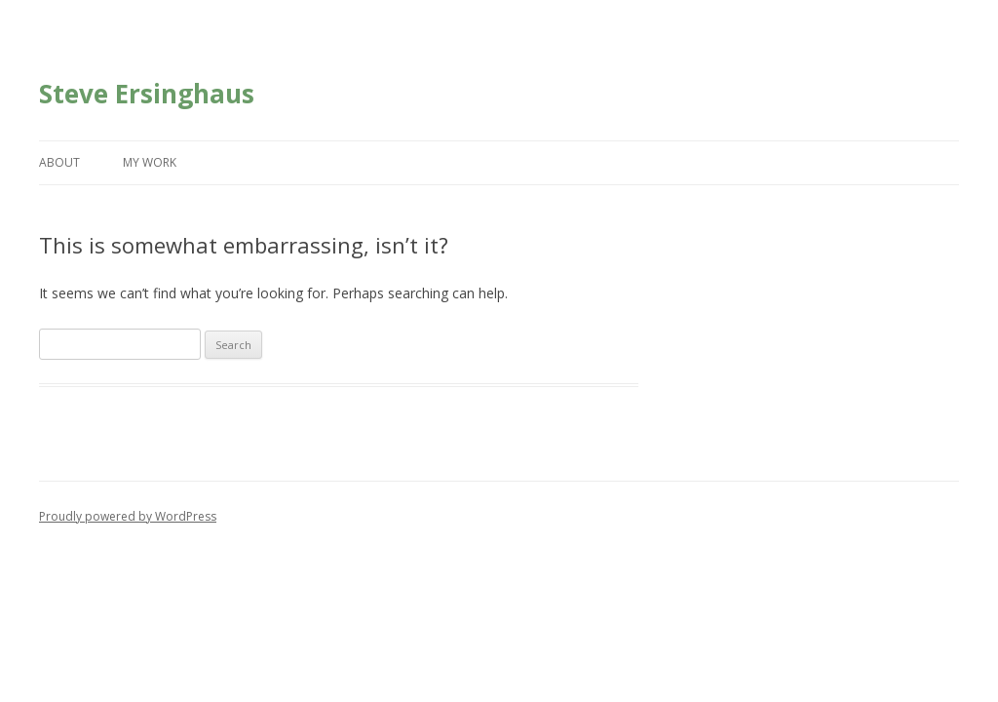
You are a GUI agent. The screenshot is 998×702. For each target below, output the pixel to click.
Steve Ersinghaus (146, 93)
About (59, 162)
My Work (149, 162)
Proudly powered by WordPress (127, 516)
